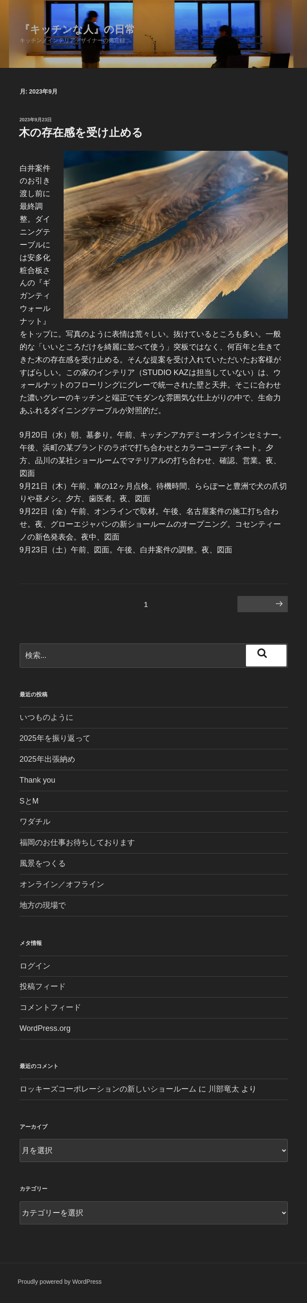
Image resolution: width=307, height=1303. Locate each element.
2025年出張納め (47, 759)
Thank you (38, 780)
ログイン (35, 966)
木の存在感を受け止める (81, 132)
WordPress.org (45, 1028)
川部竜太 (223, 1089)
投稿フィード (43, 986)
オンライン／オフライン (62, 884)
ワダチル (35, 821)
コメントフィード (50, 1007)
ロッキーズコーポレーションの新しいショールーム (108, 1089)
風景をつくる (43, 863)
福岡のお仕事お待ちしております (77, 842)
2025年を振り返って (55, 738)
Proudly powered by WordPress (60, 1281)
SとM (29, 801)
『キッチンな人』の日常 (77, 29)
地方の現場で (43, 905)
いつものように (46, 717)
